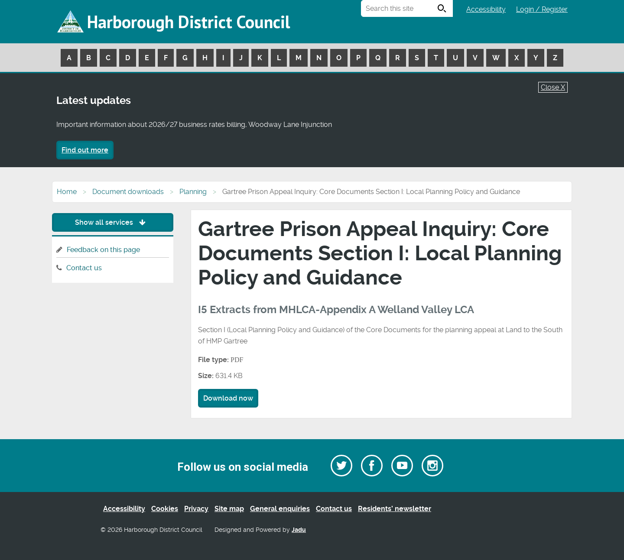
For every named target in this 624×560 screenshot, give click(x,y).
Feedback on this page (103, 250)
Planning (193, 192)
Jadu (299, 530)
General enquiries (280, 509)
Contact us (84, 268)
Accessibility (486, 9)
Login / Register (542, 9)
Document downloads (128, 192)
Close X (553, 87)
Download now (228, 398)
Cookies (164, 509)
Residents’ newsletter (394, 509)
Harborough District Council (188, 21)
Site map (229, 509)
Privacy (196, 509)
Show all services (112, 222)
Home (67, 192)
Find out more (85, 150)
